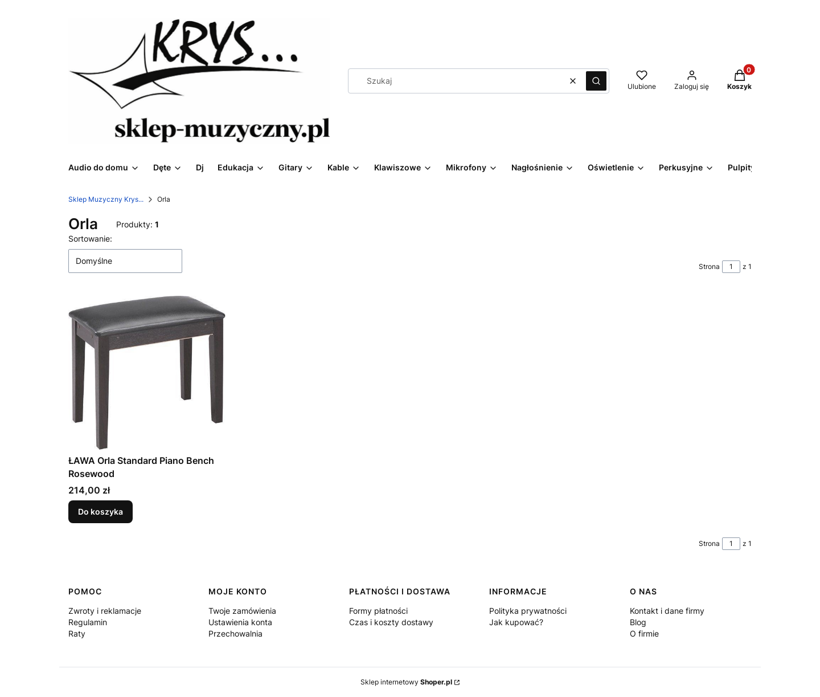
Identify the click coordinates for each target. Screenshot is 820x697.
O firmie (644, 633)
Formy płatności (378, 611)
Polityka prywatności (528, 611)
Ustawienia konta (240, 622)
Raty (76, 633)
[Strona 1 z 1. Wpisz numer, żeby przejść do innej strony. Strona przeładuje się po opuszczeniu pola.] (731, 266)
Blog (638, 622)
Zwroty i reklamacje (104, 611)
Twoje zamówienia (242, 611)
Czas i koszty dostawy (391, 622)
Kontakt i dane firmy (667, 611)
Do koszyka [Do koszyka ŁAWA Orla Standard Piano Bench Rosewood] (100, 512)
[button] (596, 81)
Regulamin (87, 622)
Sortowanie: (90, 238)
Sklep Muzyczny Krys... (106, 199)
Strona (709, 266)
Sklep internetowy (406, 682)
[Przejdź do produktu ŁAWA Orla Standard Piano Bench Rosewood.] (147, 373)
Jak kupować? (516, 622)
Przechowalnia (235, 633)
